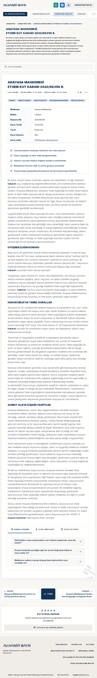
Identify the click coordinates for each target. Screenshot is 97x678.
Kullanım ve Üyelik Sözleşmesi (78, 657)
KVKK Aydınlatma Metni (82, 663)
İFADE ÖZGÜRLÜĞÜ (40, 100)
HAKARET (12, 100)
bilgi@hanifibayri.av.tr (81, 675)
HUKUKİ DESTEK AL (15, 14)
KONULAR (82, 14)
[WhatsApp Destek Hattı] (56, 5)
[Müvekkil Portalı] (68, 5)
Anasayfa (11, 23)
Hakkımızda (61, 644)
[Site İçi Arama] (50, 66)
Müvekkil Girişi (86, 651)
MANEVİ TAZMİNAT (24, 100)
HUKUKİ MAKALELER (41, 14)
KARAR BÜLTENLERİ (63, 14)
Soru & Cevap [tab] (20, 529)
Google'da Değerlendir (48, 627)
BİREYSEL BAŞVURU (77, 100)
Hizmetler (76, 644)
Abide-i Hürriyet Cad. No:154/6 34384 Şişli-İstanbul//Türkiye (30, 675)
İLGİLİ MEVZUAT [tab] (45, 529)
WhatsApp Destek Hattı (63, 651)
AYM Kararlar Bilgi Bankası (46, 140)
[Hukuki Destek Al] (83, 5)
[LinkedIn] (62, 5)
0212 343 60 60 (63, 675)
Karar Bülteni (24, 23)
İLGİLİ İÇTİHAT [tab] (70, 529)
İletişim (90, 644)
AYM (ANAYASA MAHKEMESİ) (59, 100)
